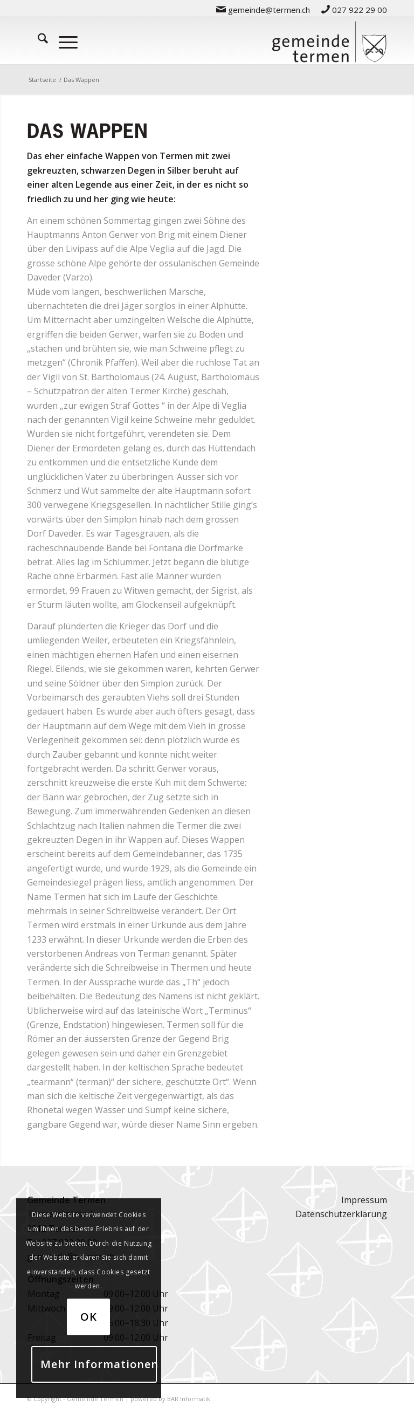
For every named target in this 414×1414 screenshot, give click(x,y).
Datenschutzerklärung (341, 1214)
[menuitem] (263, 9)
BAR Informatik (188, 1399)
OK (88, 1316)
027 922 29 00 (354, 9)
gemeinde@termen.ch (263, 9)
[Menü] (63, 40)
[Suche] (37, 40)
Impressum (364, 1200)
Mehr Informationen (98, 1364)
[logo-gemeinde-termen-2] (329, 40)
